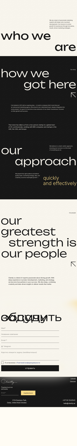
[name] (30, 328)
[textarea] (30, 355)
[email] (30, 340)
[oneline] (30, 334)
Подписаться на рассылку (7, 388)
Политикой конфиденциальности (28, 363)
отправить (30, 368)
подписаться (28, 393)
